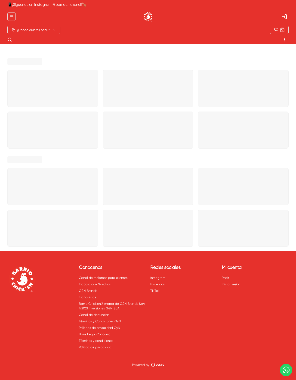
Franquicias (87, 297)
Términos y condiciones (96, 341)
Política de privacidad (95, 347)
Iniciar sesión (231, 284)
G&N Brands (88, 291)
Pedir (225, 278)
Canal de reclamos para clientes (103, 278)
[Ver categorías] (284, 39)
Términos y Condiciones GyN (100, 321)
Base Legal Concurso (94, 334)
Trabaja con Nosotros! (95, 284)
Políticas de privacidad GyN (99, 328)
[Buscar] (9, 39)
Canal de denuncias (94, 315)
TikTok (155, 291)
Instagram (157, 278)
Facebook (157, 284)
